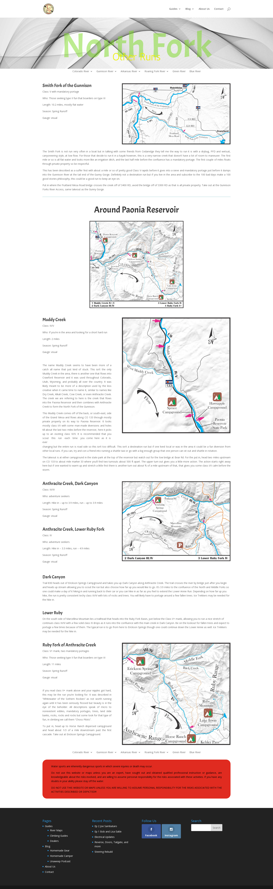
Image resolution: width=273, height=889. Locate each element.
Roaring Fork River (155, 71)
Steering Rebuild (104, 851)
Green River (179, 71)
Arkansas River (129, 71)
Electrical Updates (105, 837)
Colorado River (80, 71)
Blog (188, 9)
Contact (219, 9)
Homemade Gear (59, 850)
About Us (204, 9)
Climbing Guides (59, 835)
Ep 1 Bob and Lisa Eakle (108, 831)
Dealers (54, 841)
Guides (173, 9)
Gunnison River (104, 71)
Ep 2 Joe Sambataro (106, 826)
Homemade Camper (61, 856)
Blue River (195, 71)
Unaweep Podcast (60, 861)
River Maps (56, 830)
